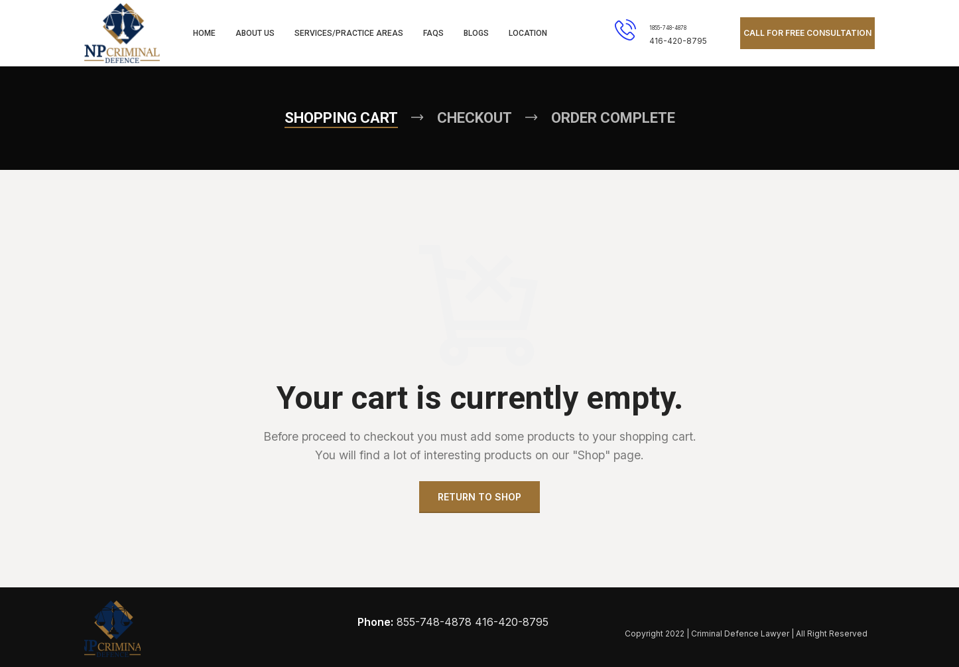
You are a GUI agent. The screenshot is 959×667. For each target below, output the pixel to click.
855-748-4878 (434, 622)
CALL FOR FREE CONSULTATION (807, 33)
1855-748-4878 (667, 28)
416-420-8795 (511, 622)
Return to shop (479, 496)
